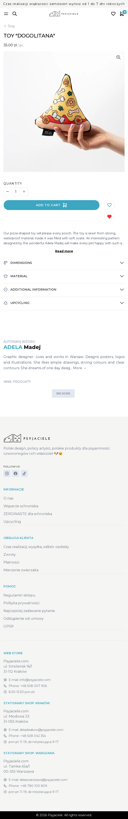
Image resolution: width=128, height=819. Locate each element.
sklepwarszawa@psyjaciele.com (43, 780)
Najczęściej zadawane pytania (29, 611)
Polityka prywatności (21, 603)
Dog (8, 26)
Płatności (11, 562)
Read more (64, 251)
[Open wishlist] (113, 13)
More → (79, 368)
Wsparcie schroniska (20, 506)
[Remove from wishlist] (109, 217)
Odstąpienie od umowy (23, 619)
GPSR (8, 626)
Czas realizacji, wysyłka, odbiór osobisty (36, 547)
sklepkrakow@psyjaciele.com (41, 730)
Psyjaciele (55, 815)
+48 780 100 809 (33, 786)
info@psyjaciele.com (35, 680)
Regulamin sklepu (19, 595)
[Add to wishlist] (109, 205)
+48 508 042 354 (33, 736)
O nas (8, 498)
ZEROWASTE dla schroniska (27, 514)
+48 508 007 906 (33, 686)
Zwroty (9, 555)
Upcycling (12, 522)
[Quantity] (15, 192)
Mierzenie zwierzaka (20, 570)
